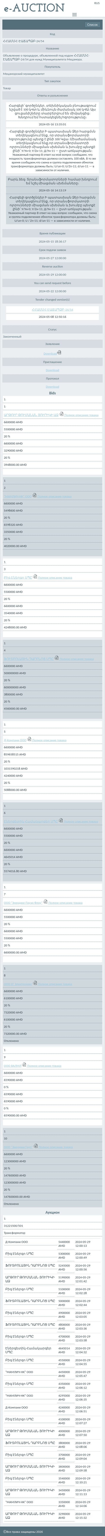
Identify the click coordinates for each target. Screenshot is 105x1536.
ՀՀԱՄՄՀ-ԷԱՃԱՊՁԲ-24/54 (52, 310)
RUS (97, 3)
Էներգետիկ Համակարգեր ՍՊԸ (31, 821)
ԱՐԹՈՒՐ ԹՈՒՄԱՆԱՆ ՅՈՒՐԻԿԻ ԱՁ (31, 415)
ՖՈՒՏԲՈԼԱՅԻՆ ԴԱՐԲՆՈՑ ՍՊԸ (29, 659)
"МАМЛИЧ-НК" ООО (18, 496)
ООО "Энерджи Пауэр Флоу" (23, 903)
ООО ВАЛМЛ (12, 1066)
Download (52, 353)
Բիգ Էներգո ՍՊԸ (18, 578)
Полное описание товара (81, 415)
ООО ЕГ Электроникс (18, 984)
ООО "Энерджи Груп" (18, 1147)
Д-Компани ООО (15, 740)
